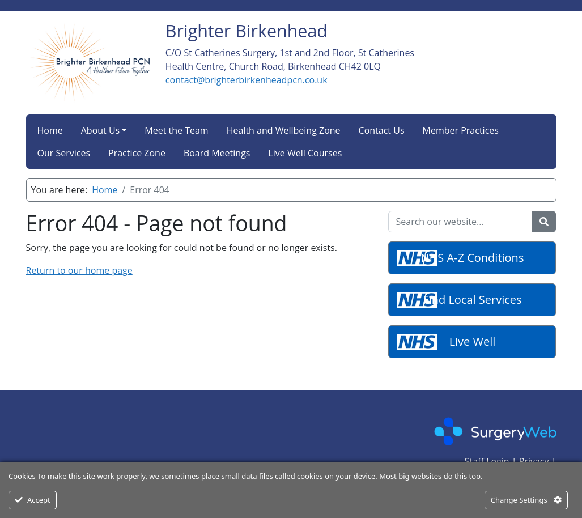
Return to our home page (79, 270)
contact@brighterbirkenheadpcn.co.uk (246, 80)
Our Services (64, 153)
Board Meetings (217, 153)
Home (50, 130)
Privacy (534, 461)
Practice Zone (136, 153)
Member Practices (461, 130)
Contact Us (382, 130)
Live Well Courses (305, 153)
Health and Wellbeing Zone (284, 130)
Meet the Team (176, 130)
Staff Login (487, 461)
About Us (100, 130)
